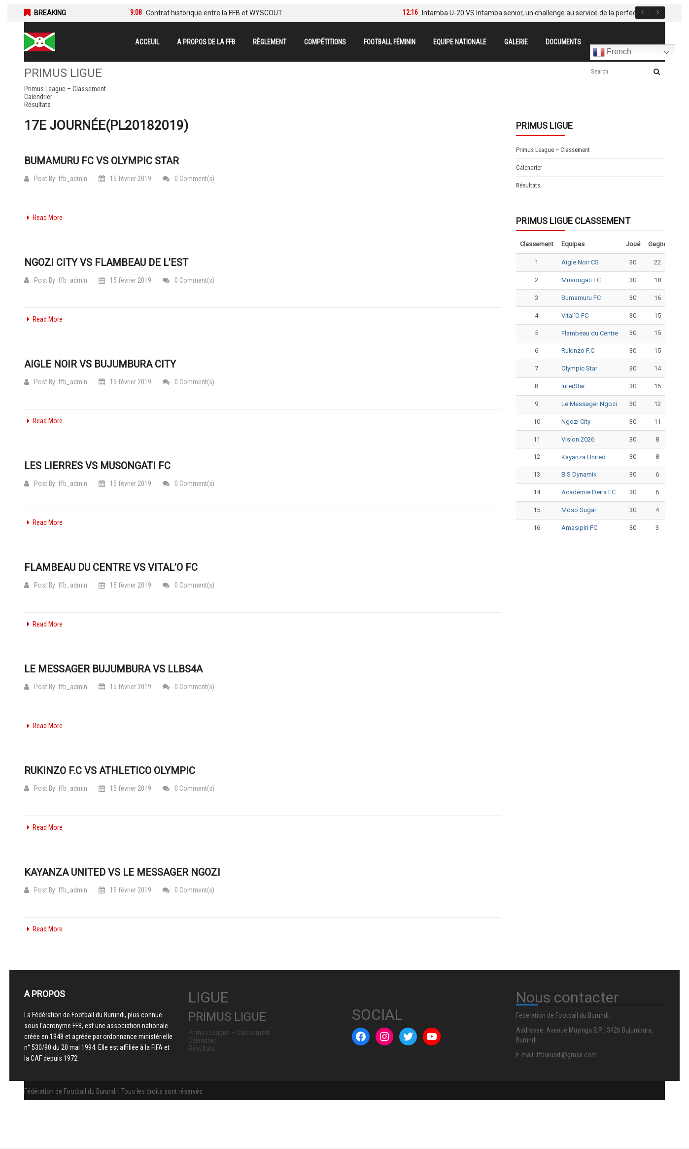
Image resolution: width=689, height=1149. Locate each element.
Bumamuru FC (581, 297)
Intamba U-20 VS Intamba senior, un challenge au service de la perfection (535, 13)
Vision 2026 (577, 439)
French (612, 52)
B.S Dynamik (579, 474)
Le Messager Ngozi (589, 404)
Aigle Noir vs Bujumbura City (100, 364)
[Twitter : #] (408, 1036)
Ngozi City (575, 421)
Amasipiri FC (579, 527)
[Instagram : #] (384, 1036)
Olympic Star (579, 368)
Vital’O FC (574, 315)
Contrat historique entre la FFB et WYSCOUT (214, 13)
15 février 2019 (125, 179)
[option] (251, 13)
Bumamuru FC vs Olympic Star (101, 161)
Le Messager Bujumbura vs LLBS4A (113, 669)
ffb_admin (72, 179)
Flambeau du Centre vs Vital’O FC (111, 567)
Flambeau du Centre (589, 333)
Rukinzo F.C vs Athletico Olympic (109, 771)
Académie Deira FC (588, 492)
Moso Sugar (578, 510)
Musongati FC (581, 280)
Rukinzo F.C (577, 350)
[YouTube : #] (432, 1036)
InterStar (573, 386)
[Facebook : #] (361, 1036)
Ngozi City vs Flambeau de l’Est (106, 262)
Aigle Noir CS (580, 262)
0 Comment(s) (188, 179)
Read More (43, 218)
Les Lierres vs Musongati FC (97, 466)
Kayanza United (583, 457)
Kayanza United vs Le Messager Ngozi (122, 872)
